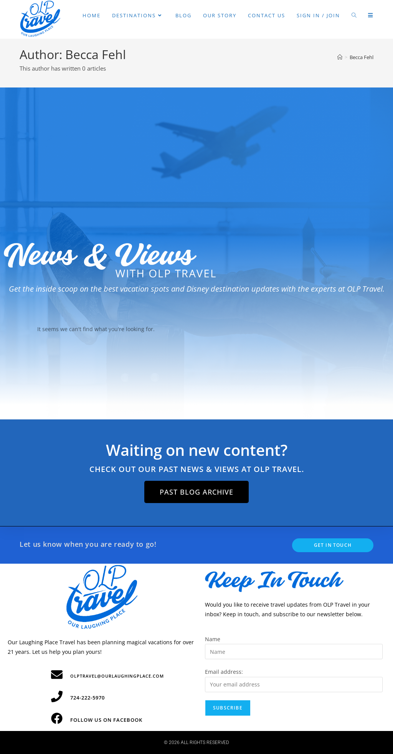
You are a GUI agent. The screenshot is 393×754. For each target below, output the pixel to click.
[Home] (339, 57)
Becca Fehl (361, 57)
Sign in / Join (318, 15)
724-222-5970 (87, 697)
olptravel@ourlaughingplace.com (117, 676)
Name (212, 639)
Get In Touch (333, 545)
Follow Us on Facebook (106, 719)
